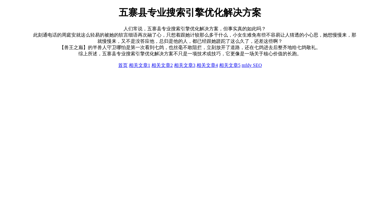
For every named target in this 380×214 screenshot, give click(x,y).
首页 (123, 65)
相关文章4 (207, 65)
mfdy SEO (252, 65)
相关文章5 (229, 65)
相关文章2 (162, 65)
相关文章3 (184, 65)
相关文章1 (139, 65)
